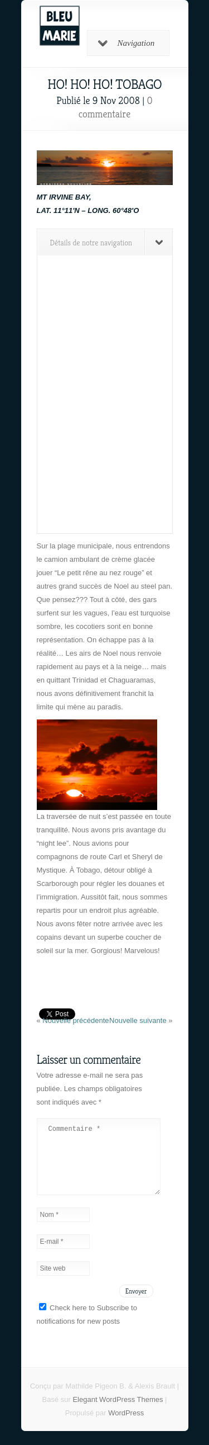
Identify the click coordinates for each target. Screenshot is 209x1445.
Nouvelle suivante (138, 1020)
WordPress (126, 1426)
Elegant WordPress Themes (117, 1413)
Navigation (126, 43)
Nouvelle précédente (75, 1020)
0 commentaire (116, 107)
